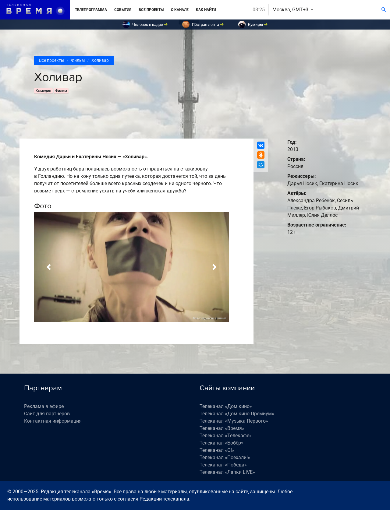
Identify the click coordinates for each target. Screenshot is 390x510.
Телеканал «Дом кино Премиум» (237, 414)
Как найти (206, 10)
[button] (48, 267)
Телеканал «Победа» (223, 465)
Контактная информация (53, 421)
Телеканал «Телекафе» (226, 435)
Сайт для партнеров (47, 414)
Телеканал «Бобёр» (221, 443)
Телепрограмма (91, 10)
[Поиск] (384, 9)
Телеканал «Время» (222, 428)
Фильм (78, 60)
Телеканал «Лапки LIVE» (227, 472)
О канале (180, 10)
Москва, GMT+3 (291, 9)
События (122, 10)
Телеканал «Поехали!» (225, 457)
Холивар (100, 60)
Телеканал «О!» (217, 450)
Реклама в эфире (44, 406)
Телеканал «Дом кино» (226, 406)
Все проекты (151, 10)
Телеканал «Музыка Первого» (234, 421)
